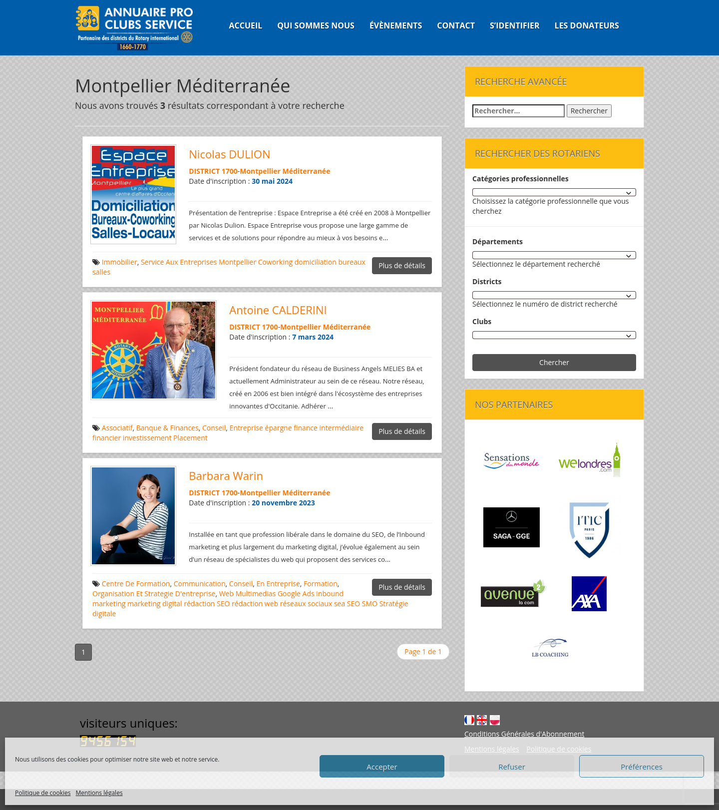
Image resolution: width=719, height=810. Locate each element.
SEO (353, 603)
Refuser (511, 767)
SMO (369, 603)
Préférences (642, 767)
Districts (487, 281)
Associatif (117, 427)
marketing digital (154, 603)
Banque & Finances (167, 427)
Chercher (554, 362)
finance (306, 427)
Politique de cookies (43, 793)
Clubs (481, 321)
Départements (497, 241)
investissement (147, 437)
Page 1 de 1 (423, 651)
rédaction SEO (207, 603)
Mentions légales (99, 793)
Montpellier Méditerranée (285, 171)
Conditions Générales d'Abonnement (524, 734)
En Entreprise (278, 583)
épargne (278, 427)
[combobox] (554, 192)
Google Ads (296, 593)
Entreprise (246, 427)
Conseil (214, 427)
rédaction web (255, 603)
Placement (190, 437)
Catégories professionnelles (520, 178)
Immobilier (119, 262)
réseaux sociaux (306, 603)
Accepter (381, 767)
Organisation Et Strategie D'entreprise (153, 593)
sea (339, 603)
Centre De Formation (136, 583)
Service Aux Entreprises (179, 262)
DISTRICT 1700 (213, 171)
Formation (321, 583)
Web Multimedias (247, 593)
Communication (200, 583)
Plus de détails (401, 265)
